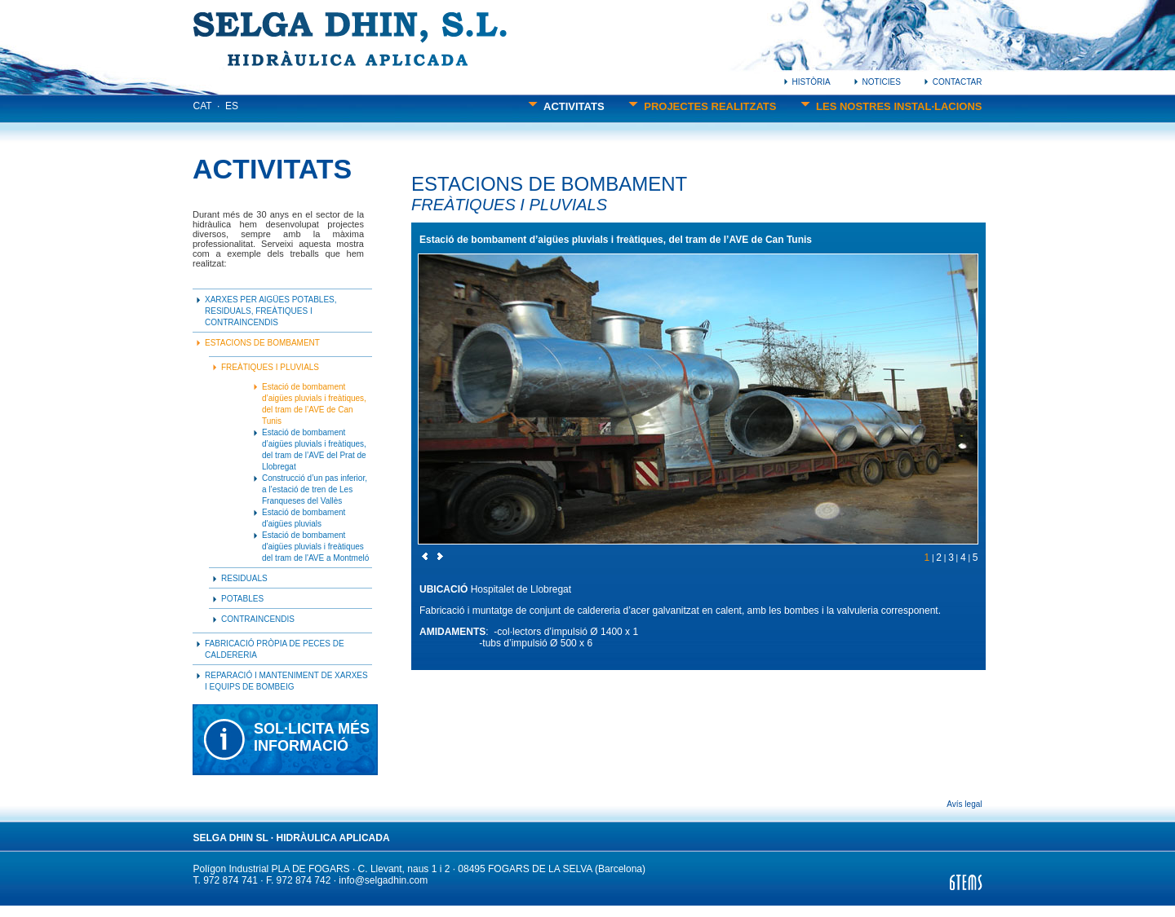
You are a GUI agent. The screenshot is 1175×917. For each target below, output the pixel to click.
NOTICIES (877, 81)
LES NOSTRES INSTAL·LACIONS (891, 106)
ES (231, 106)
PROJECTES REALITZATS (702, 106)
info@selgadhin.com (383, 880)
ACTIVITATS (566, 106)
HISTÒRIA (807, 81)
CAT (202, 106)
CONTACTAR (953, 81)
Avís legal (964, 804)
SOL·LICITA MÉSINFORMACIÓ (312, 737)
